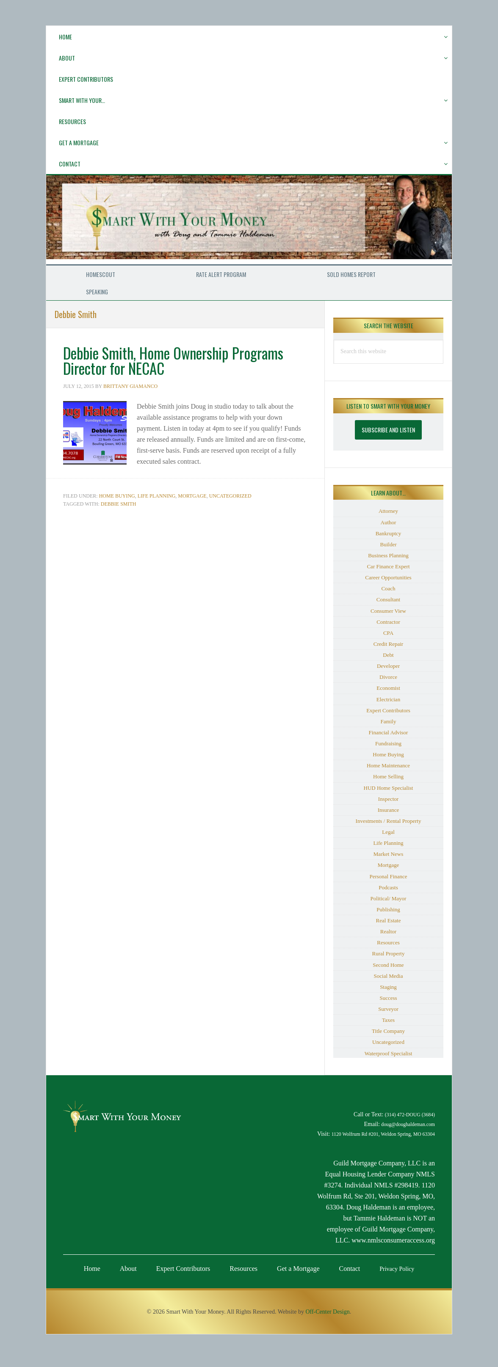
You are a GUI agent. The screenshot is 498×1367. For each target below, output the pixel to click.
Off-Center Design (327, 1312)
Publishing (388, 909)
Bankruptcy (388, 533)
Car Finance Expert (388, 566)
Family (388, 721)
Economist (388, 688)
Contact (349, 1268)
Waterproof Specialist (388, 1053)
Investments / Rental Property (388, 821)
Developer (388, 666)
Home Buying (117, 496)
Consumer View (388, 611)
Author (388, 522)
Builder (388, 544)
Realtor (388, 931)
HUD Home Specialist (388, 788)
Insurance (388, 810)
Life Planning (157, 496)
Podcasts (388, 887)
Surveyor (388, 1009)
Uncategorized (230, 496)
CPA (388, 633)
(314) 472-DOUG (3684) (410, 1115)
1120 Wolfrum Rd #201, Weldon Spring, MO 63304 (383, 1134)
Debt (388, 655)
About (128, 1268)
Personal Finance (388, 876)
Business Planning (388, 555)
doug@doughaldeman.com (408, 1124)
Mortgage (192, 496)
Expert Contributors (388, 710)
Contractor (388, 622)
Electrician (388, 699)
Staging (388, 987)
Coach (388, 588)
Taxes (388, 1020)
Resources (388, 942)
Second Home (388, 965)
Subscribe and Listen (388, 429)
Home (92, 1268)
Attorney (388, 511)
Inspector (388, 799)
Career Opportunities (388, 577)
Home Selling (388, 776)
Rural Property (388, 953)
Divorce (388, 677)
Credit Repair (388, 644)
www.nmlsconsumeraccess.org (393, 1240)
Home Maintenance (388, 765)
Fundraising (388, 743)
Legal (388, 832)
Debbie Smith (118, 504)
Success (388, 998)
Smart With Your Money (249, 219)
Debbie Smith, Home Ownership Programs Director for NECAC (178, 360)
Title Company (388, 1031)
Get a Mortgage (298, 1268)
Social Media (388, 976)
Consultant (388, 599)
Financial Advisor (388, 732)
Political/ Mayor (389, 898)
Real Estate (388, 920)
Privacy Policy (396, 1269)
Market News (388, 854)
